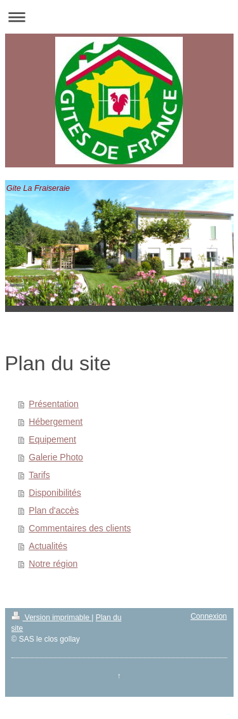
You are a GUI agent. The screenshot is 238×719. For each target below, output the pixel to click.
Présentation (54, 404)
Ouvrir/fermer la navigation (119, 16)
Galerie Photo (56, 457)
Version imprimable (51, 617)
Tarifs (39, 475)
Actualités (48, 546)
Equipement (52, 439)
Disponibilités (55, 493)
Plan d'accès (54, 510)
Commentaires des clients (80, 528)
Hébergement (56, 422)
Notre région (53, 564)
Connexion (208, 616)
